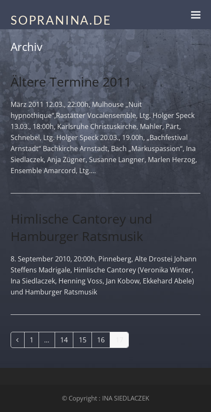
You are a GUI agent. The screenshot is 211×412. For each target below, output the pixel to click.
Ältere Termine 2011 (71, 81)
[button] (195, 14)
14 (66, 341)
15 (85, 341)
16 (103, 341)
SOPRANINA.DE (61, 20)
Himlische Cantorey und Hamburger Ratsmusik (81, 227)
